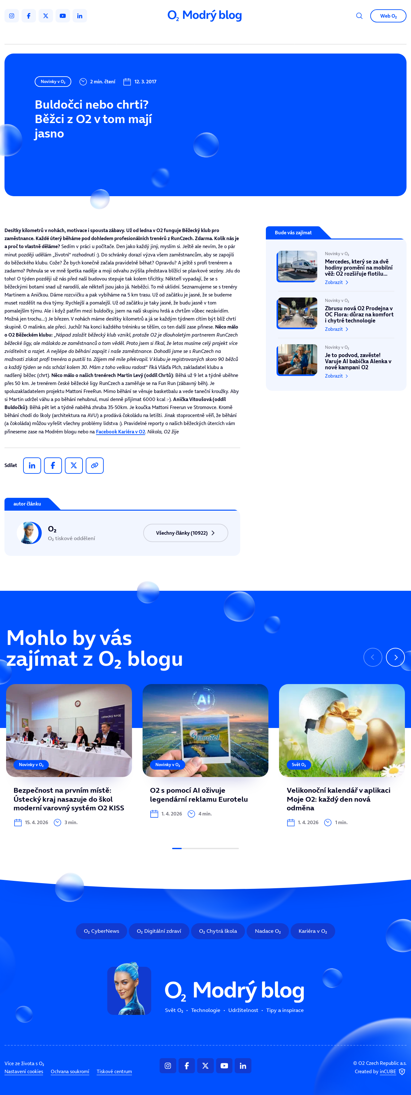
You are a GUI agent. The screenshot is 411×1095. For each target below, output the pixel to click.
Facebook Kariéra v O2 (120, 431)
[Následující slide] (395, 657)
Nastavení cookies (23, 968)
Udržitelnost (218, 35)
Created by (381, 969)
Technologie (173, 35)
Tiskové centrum (114, 968)
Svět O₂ (134, 35)
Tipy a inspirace (267, 35)
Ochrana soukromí (70, 968)
